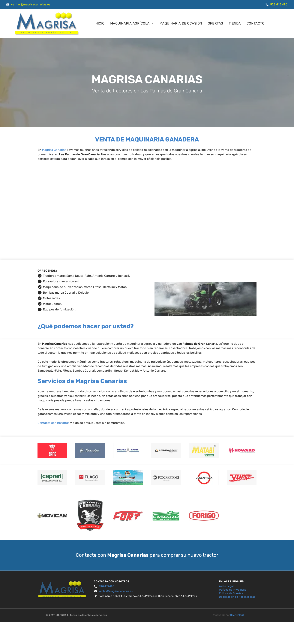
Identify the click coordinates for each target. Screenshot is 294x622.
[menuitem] (99, 23)
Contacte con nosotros (53, 423)
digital (239, 615)
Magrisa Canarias (54, 150)
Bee (232, 615)
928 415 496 (278, 4)
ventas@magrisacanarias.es (30, 4)
